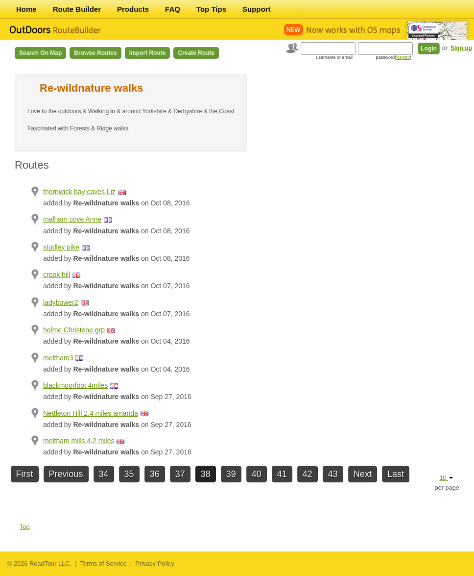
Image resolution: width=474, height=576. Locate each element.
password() (393, 57)
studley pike (61, 247)
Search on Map (40, 53)
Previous (66, 474)
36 (155, 474)
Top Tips (211, 9)
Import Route (147, 53)
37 (180, 474)
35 (129, 474)
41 (282, 474)
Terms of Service (103, 563)
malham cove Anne (72, 219)
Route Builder (77, 9)
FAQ (172, 9)
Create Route (196, 53)
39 (231, 474)
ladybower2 (60, 302)
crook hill (56, 274)
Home (26, 9)
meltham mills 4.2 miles (78, 441)
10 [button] (446, 477)
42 (307, 474)
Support (256, 9)
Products (133, 9)
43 (333, 474)
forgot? (403, 57)
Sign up (461, 48)
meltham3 (58, 358)
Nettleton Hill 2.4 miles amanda (90, 413)
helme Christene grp (74, 330)
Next (363, 474)
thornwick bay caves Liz (79, 192)
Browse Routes (95, 53)
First (24, 474)
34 (104, 474)
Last (395, 474)
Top (25, 526)
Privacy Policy (154, 563)
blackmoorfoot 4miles (75, 385)
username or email (334, 57)
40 (256, 474)
